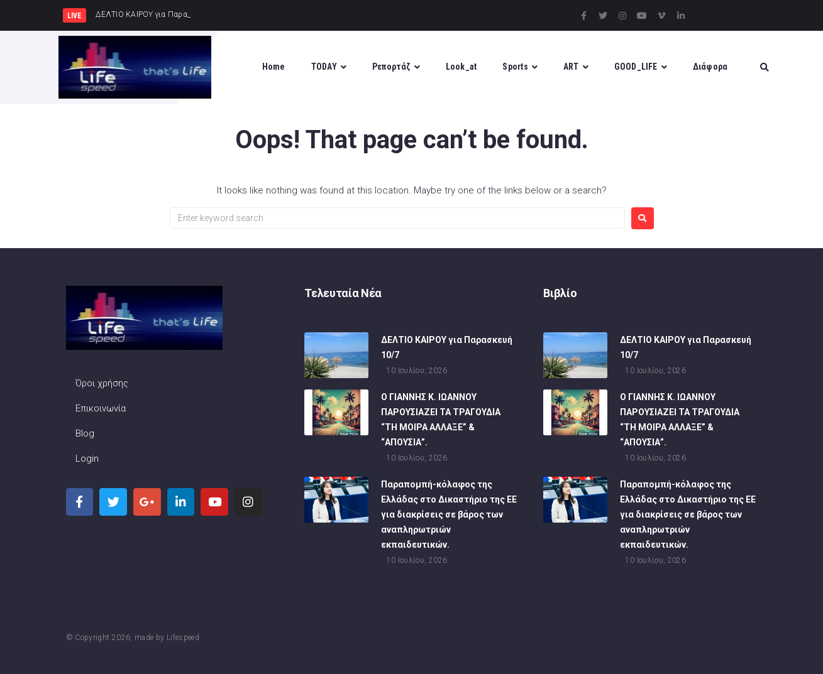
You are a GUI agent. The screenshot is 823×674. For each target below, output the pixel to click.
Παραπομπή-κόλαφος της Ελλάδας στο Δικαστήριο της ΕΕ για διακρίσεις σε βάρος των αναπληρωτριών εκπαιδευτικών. (449, 516)
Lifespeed (183, 637)
